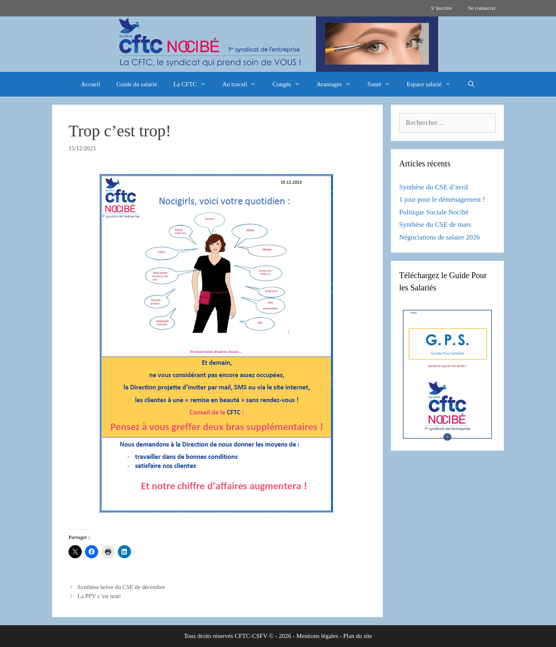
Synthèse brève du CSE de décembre (121, 587)
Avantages (338, 84)
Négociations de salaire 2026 (439, 237)
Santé (383, 84)
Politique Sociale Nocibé (434, 212)
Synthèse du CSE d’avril (433, 187)
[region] (278, 44)
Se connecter (482, 8)
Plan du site (357, 636)
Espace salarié (433, 84)
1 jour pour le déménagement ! (442, 199)
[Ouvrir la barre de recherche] (471, 84)
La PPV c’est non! (99, 596)
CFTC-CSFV (251, 636)
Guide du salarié (137, 84)
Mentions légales (317, 636)
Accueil (90, 84)
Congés (290, 84)
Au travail (243, 84)
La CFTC (193, 84)
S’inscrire (441, 8)
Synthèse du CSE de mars (435, 224)
